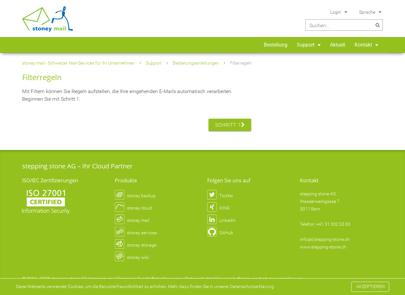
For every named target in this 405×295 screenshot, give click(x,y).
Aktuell (337, 45)
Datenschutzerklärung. (252, 286)
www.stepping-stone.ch (323, 246)
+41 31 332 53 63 (333, 224)
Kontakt (363, 45)
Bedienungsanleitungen (196, 63)
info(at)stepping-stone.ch (325, 239)
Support (306, 45)
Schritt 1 (230, 125)
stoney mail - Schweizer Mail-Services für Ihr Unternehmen (78, 63)
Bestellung (275, 45)
